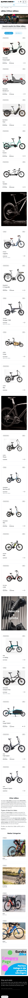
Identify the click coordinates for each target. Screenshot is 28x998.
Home (2, 7)
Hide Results (19, 33)
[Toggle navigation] (24, 2)
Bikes (5, 7)
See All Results (8, 33)
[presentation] (8, 993)
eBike (7, 7)
